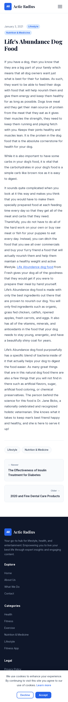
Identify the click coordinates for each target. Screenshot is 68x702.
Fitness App (11, 648)
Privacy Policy (12, 669)
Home (8, 573)
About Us (10, 579)
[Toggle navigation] (60, 6)
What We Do (12, 586)
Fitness (8, 621)
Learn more (43, 685)
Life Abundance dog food (35, 267)
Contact (9, 593)
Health (8, 614)
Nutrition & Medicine (18, 32)
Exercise (9, 627)
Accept (43, 695)
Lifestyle (33, 26)
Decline (25, 695)
